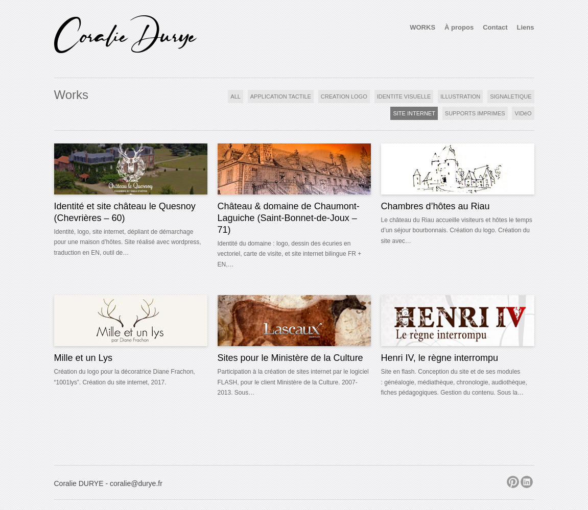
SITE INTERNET (414, 113)
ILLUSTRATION (460, 96)
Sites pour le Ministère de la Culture (290, 358)
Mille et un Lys (83, 358)
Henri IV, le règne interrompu (439, 358)
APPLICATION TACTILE (280, 96)
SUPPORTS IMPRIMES (475, 113)
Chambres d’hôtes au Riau (435, 206)
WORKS (422, 27)
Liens (525, 27)
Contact (495, 27)
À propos (459, 27)
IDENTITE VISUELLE (404, 96)
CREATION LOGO (344, 96)
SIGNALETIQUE (510, 96)
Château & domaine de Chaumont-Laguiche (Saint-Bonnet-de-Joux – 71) (289, 218)
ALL (235, 96)
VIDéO (522, 113)
